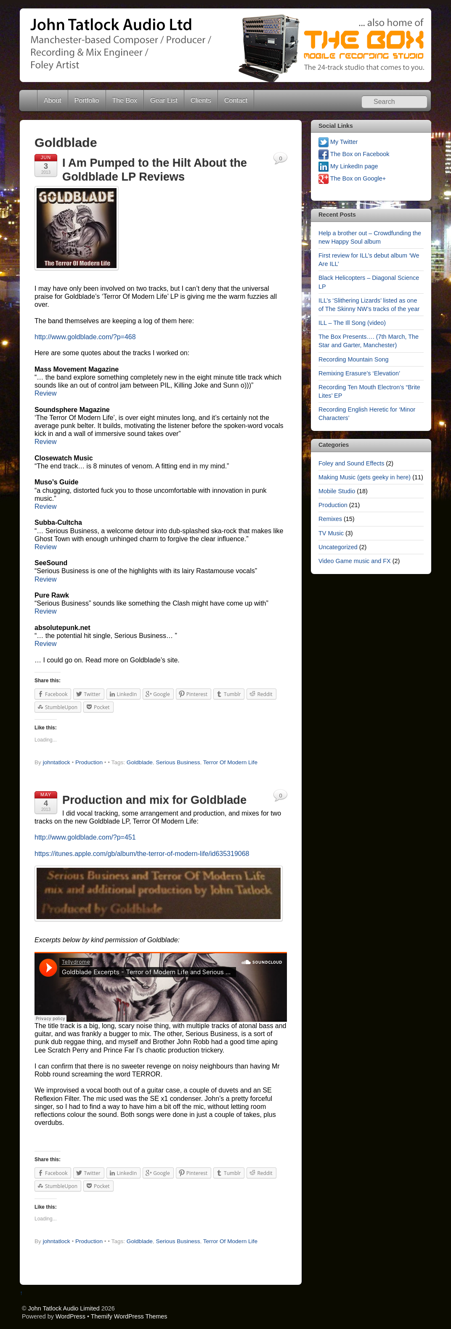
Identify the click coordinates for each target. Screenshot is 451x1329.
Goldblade (140, 762)
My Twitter (338, 141)
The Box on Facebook (354, 154)
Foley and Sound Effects (351, 463)
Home (29, 100)
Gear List (164, 100)
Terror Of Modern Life (230, 762)
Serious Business (178, 762)
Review (45, 393)
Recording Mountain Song (353, 359)
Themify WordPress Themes (129, 1316)
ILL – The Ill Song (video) (352, 322)
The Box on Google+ (352, 178)
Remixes (330, 519)
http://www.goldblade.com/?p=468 (85, 336)
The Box (125, 100)
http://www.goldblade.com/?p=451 (85, 837)
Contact (235, 100)
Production (89, 762)
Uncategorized (338, 547)
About (52, 100)
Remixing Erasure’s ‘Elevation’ (359, 373)
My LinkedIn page (348, 166)
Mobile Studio (336, 491)
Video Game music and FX (354, 561)
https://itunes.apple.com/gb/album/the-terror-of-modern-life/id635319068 (141, 853)
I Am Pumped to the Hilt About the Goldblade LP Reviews (154, 169)
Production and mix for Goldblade (154, 799)
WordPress (70, 1316)
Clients (201, 100)
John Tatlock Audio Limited (64, 1308)
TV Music (331, 533)
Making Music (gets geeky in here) (364, 477)
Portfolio (86, 100)
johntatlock (56, 762)
